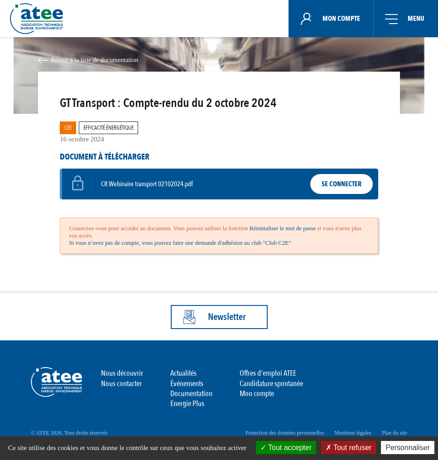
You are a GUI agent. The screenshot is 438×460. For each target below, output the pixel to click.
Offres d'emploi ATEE (268, 373)
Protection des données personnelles (284, 433)
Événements (186, 383)
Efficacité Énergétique (108, 128)
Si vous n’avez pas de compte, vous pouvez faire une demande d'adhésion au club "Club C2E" (180, 242)
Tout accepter (286, 447)
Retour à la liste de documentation (94, 59)
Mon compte (257, 393)
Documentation (191, 393)
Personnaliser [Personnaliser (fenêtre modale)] (407, 447)
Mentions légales (352, 433)
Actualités (183, 373)
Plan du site (394, 433)
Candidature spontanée (271, 383)
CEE (68, 128)
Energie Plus (187, 403)
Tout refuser (349, 447)
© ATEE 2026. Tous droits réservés (69, 433)
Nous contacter (121, 383)
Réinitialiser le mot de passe (283, 228)
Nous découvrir (122, 373)
